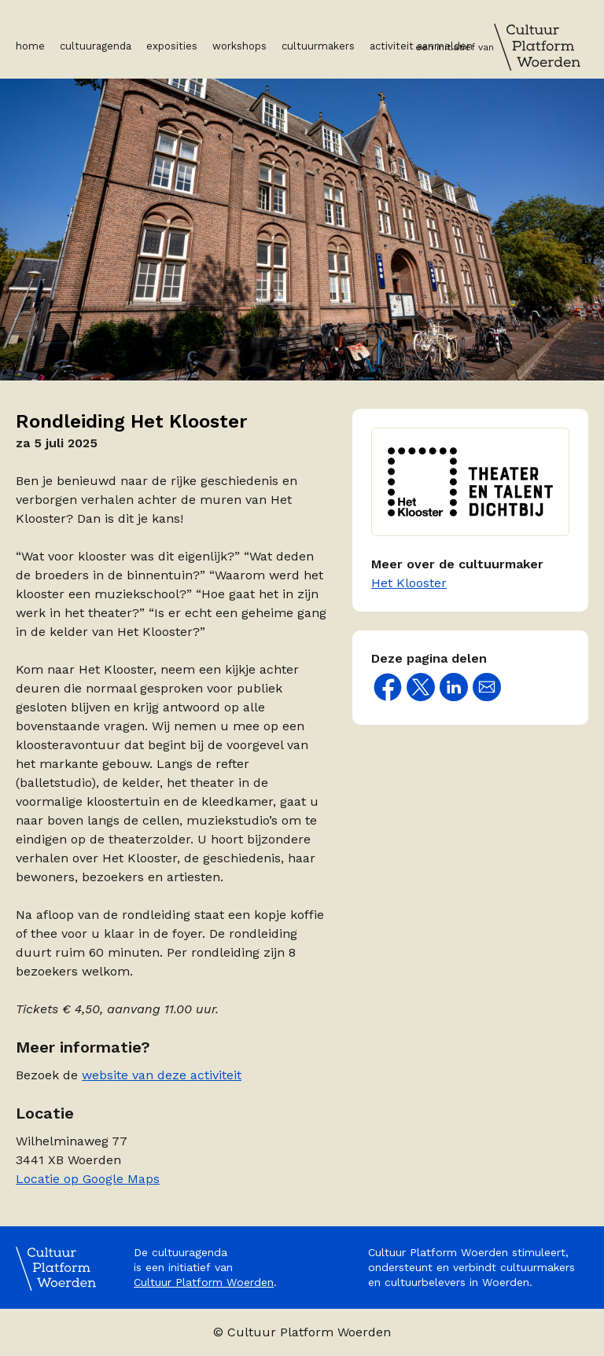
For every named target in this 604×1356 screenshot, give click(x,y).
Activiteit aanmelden (421, 46)
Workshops (239, 46)
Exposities (171, 46)
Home (30, 46)
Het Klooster (409, 582)
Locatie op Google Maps (88, 1178)
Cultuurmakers (318, 46)
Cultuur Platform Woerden (204, 1282)
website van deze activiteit (161, 1075)
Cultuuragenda (95, 46)
